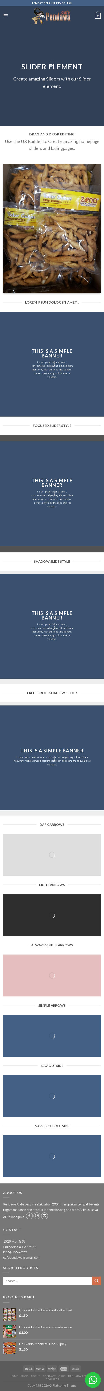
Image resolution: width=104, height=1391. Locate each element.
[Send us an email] (44, 1215)
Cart (61, 1376)
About (35, 1376)
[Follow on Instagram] (36, 1215)
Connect (52, 1379)
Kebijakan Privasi (80, 1376)
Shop (24, 1376)
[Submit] (96, 1281)
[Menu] (5, 15)
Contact (49, 1376)
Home (14, 1376)
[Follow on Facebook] (29, 1215)
